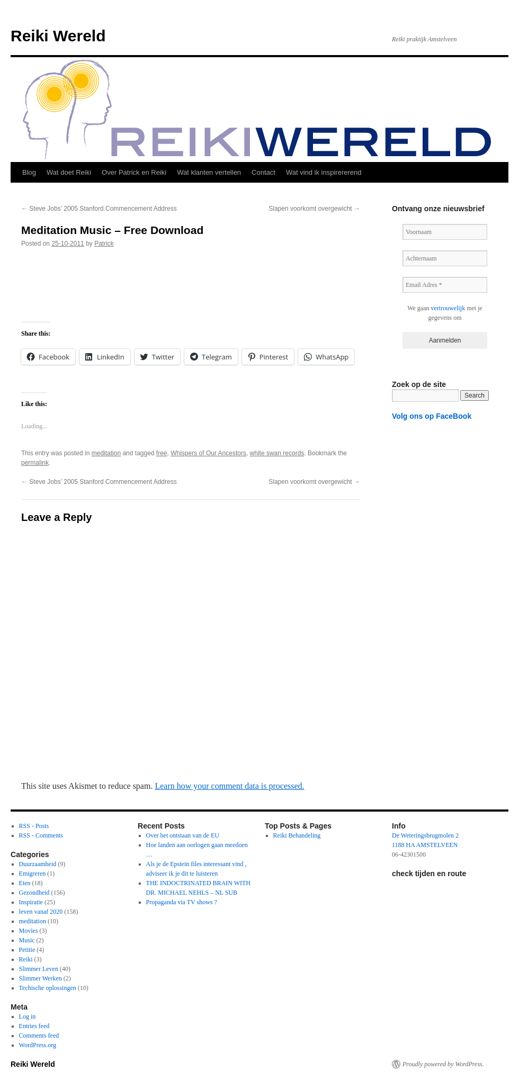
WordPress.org (37, 1045)
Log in (27, 1016)
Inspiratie (31, 902)
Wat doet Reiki (69, 172)
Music (27, 940)
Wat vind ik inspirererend (324, 172)
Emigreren (32, 873)
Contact (263, 172)
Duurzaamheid (38, 864)
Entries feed (34, 1026)
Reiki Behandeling (297, 835)
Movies (28, 930)
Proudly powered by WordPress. (443, 1064)
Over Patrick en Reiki (134, 172)
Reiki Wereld (58, 35)
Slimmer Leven (38, 969)
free (161, 453)
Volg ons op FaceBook (431, 416)
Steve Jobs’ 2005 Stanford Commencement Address (99, 208)
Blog (29, 172)
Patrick (104, 243)
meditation (106, 453)
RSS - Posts (34, 826)
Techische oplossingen (47, 988)
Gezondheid (34, 892)
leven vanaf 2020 (41, 911)
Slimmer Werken (40, 978)
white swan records (277, 453)
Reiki (26, 959)
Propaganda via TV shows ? (181, 902)
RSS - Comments (41, 835)
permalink (35, 462)
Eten (25, 883)
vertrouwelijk (448, 308)
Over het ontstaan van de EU (182, 835)
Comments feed (39, 1035)
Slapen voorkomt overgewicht (314, 208)
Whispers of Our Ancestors (208, 453)
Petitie (27, 949)
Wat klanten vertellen (209, 172)
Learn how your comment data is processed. (229, 785)
